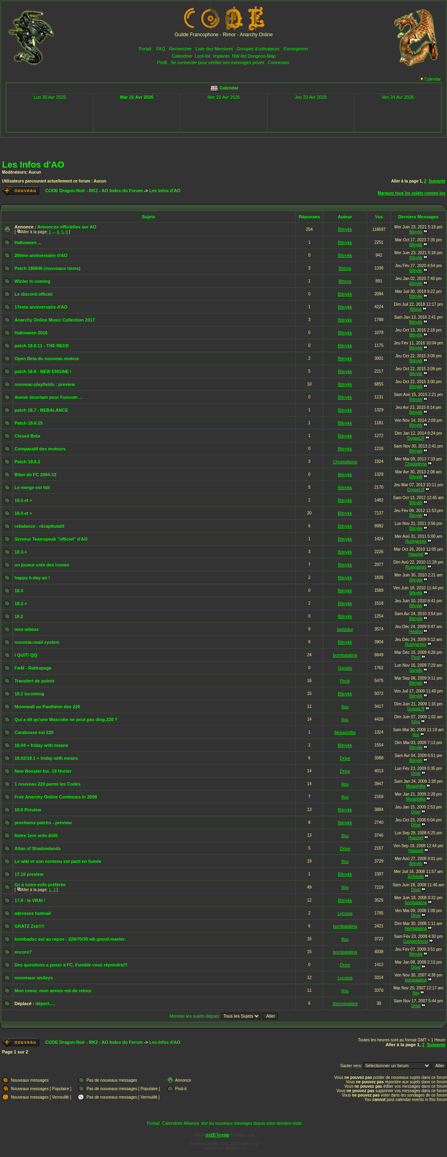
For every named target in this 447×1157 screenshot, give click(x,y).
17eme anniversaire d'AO (41, 307)
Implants (221, 56)
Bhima (345, 268)
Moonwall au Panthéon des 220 (47, 706)
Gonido (345, 668)
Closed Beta (27, 435)
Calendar (430, 79)
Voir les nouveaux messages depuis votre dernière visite (251, 1123)
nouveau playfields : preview (45, 384)
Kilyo (415, 721)
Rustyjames (415, 541)
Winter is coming (32, 281)
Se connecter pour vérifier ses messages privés (217, 62)
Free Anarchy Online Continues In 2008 (56, 796)
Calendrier (182, 56)
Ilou (345, 706)
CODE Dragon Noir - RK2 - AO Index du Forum (94, 190)
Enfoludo (416, 876)
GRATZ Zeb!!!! (29, 926)
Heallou (416, 631)
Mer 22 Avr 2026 (223, 97)
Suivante (436, 181)
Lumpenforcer (415, 941)
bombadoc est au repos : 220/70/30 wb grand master (70, 939)
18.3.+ (21, 551)
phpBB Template (217, 1135)
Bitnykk (345, 229)
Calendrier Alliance (180, 1123)
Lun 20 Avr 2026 (49, 97)
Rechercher (180, 48)
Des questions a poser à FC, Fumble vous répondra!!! (71, 964)
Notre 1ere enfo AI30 (36, 835)
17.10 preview (29, 874)
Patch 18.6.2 (27, 461)
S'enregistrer (295, 48)
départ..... (45, 1003)
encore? (23, 952)
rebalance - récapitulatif (40, 526)
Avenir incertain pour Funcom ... (48, 397)
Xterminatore (345, 1003)
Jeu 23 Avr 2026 (310, 97)
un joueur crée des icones (42, 564)
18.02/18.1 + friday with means (46, 758)
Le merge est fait (32, 487)
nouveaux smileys (34, 977)
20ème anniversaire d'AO (41, 255)
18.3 (19, 590)
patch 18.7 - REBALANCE (41, 410)
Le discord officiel (33, 294)
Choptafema (345, 461)
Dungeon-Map (261, 56)
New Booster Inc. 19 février (43, 771)
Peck (415, 657)
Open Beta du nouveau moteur (47, 358)
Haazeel (415, 554)
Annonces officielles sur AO (66, 226)
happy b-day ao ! (32, 577)
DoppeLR (415, 438)
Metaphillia (345, 732)
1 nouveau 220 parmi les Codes (48, 784)
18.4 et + (23, 513)
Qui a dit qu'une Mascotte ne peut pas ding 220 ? (66, 719)
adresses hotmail (33, 913)
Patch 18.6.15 (29, 423)
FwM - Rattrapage (33, 668)
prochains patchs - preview (43, 822)
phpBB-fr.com (235, 1148)
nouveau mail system (37, 642)
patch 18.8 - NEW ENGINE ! (43, 371)
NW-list (239, 56)
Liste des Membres (214, 48)
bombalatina (345, 655)
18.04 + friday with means (41, 745)
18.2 (19, 616)
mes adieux (27, 629)
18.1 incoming (29, 693)
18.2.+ (21, 603)
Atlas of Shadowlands (38, 848)
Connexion (278, 62)
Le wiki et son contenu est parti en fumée (58, 861)
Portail (145, 48)
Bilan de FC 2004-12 (35, 474)
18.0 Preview (28, 809)
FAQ (160, 48)
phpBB (212, 1144)
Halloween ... (28, 242)
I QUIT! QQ (26, 655)
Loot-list (203, 56)
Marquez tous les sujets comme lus (411, 193)
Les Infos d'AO (33, 165)
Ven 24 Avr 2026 (397, 97)
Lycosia (345, 913)
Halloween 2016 (31, 332)
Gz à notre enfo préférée (40, 884)
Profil (162, 62)
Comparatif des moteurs (40, 448)
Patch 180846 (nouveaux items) (47, 268)
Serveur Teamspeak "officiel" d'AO (51, 539)
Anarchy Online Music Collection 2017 (55, 319)
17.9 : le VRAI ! (30, 900)
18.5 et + (23, 500)
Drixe (345, 758)
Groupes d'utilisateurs (258, 48)
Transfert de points (34, 680)
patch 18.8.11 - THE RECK (42, 345)
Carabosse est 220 (34, 732)
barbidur (345, 629)
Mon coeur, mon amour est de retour (53, 990)
